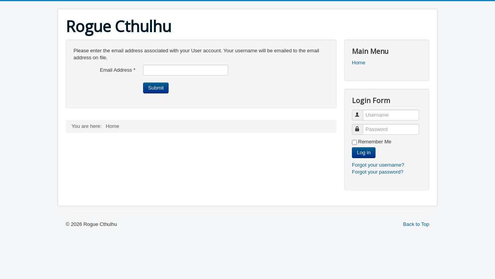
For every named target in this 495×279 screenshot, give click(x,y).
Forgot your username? (378, 165)
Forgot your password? (377, 172)
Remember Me (374, 142)
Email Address (117, 70)
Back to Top (416, 224)
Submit (156, 88)
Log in (363, 152)
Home (358, 62)
